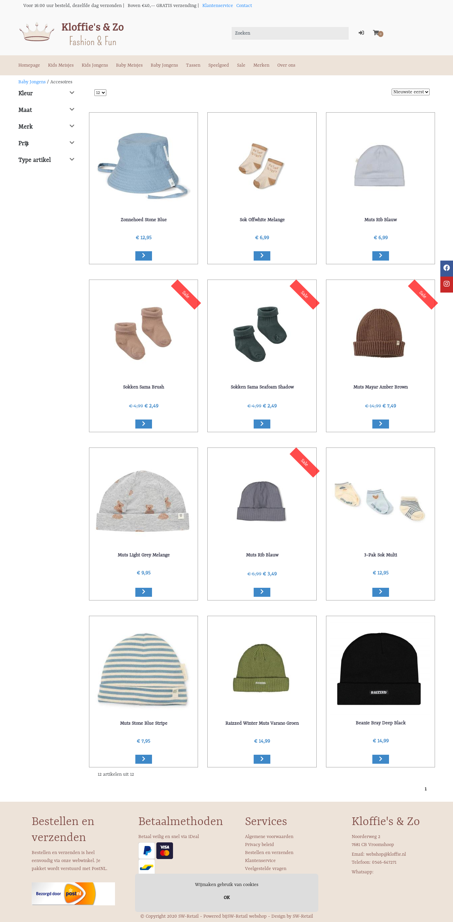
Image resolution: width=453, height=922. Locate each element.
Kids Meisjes (61, 65)
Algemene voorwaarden (269, 836)
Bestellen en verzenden (269, 852)
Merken (261, 65)
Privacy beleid (259, 844)
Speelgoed (218, 65)
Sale (241, 65)
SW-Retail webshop (247, 916)
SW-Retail (303, 916)
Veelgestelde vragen (265, 868)
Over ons (286, 65)
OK (227, 897)
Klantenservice (217, 5)
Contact (244, 5)
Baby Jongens (164, 65)
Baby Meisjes (129, 65)
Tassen (193, 65)
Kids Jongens (95, 65)
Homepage (29, 65)
